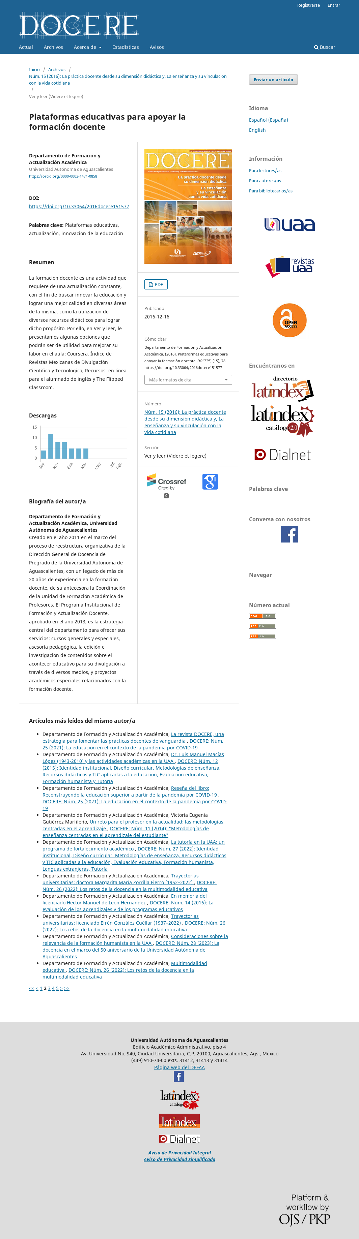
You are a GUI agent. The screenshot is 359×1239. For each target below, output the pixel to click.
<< (31, 988)
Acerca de (86, 47)
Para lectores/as (265, 170)
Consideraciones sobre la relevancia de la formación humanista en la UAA (135, 939)
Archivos (53, 47)
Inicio (34, 69)
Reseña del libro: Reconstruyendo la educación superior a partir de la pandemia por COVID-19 (130, 791)
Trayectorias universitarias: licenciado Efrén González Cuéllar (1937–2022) (121, 919)
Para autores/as (265, 181)
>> (67, 988)
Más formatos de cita (170, 380)
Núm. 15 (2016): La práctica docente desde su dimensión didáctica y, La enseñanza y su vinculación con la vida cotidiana (128, 79)
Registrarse (308, 5)
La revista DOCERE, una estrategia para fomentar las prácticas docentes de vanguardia (133, 737)
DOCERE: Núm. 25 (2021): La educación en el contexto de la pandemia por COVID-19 (133, 744)
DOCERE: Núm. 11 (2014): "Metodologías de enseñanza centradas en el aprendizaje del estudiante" (126, 831)
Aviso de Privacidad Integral (179, 1152)
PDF (158, 284)
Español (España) (268, 120)
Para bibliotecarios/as (271, 191)
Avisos (157, 47)
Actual (26, 47)
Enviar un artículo (273, 79)
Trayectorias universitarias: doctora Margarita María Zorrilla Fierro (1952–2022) (121, 879)
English (257, 130)
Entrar (334, 5)
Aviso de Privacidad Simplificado (179, 1159)
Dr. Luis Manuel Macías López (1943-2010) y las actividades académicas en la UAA (133, 757)
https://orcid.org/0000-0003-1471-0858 (63, 176)
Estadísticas (125, 47)
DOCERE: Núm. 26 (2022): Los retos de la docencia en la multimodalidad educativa (130, 885)
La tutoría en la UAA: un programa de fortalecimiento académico (134, 845)
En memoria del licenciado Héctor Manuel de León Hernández (125, 899)
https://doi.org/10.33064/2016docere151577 (79, 206)
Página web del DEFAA (179, 1067)
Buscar (324, 47)
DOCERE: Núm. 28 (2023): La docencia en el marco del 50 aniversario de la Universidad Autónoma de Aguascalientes (131, 950)
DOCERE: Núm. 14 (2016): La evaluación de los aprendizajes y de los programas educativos (128, 905)
